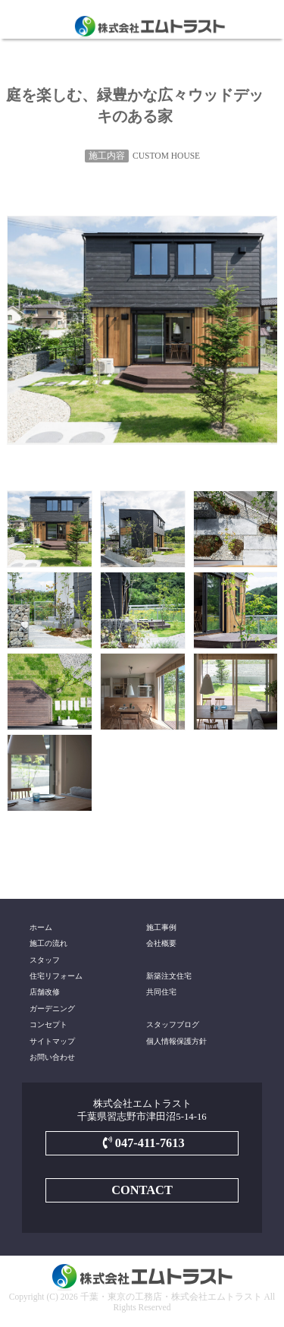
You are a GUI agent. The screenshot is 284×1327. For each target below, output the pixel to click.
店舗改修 (45, 992)
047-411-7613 (141, 1143)
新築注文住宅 (169, 976)
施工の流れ (48, 943)
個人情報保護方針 (176, 1041)
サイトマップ (52, 1041)
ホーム (41, 927)
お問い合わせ (52, 1057)
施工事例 (161, 927)
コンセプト (48, 1024)
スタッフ (45, 960)
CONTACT (142, 1190)
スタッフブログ (172, 1024)
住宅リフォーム (56, 976)
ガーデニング (52, 1008)
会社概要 (161, 943)
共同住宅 (161, 992)
